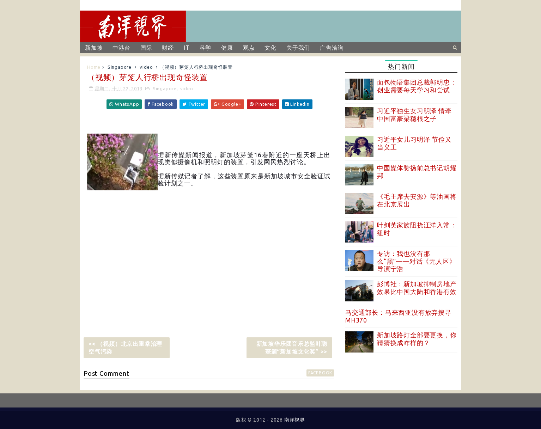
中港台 (121, 47)
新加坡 (94, 47)
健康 (227, 47)
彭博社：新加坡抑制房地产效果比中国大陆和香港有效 (417, 287)
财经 (168, 47)
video (146, 67)
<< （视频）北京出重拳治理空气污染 (125, 348)
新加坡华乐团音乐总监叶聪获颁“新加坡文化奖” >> (292, 348)
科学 (206, 47)
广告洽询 (332, 47)
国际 (146, 47)
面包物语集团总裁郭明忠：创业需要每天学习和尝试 (417, 86)
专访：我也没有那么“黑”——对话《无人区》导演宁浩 (416, 261)
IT (187, 47)
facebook (320, 372)
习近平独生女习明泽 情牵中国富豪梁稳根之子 (414, 114)
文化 (270, 47)
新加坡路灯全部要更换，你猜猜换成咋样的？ (417, 338)
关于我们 (298, 47)
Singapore (120, 67)
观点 (249, 47)
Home (94, 67)
